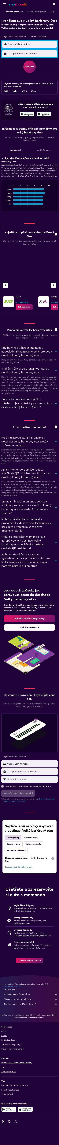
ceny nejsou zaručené (12, 986)
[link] (24, 307)
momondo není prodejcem (31, 994)
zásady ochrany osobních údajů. (15, 801)
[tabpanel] (29, 185)
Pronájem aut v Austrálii (23, 1015)
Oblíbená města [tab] (31, 838)
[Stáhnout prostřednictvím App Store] (44, 114)
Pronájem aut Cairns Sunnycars (18, 867)
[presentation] (44, 114)
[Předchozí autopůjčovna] (5, 285)
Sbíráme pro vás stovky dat (31, 999)
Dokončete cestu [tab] (33, 844)
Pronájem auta (5, 1015)
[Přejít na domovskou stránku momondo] (18, 4)
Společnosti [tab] (15, 150)
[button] (5, 4)
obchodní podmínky (46, 799)
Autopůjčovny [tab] (12, 838)
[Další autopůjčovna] (53, 285)
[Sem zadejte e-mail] (31, 779)
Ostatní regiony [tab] (13, 844)
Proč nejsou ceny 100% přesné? (31, 1004)
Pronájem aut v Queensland (45, 1015)
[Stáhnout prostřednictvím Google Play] (27, 114)
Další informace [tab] (43, 150)
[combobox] (14, 36)
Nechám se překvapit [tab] (16, 850)
